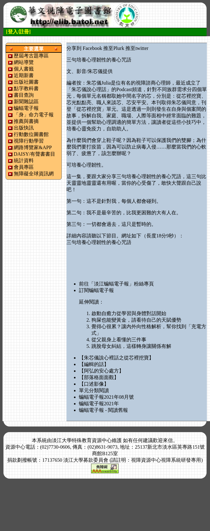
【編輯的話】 (94, 364)
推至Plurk (113, 48)
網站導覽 (24, 62)
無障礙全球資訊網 (34, 173)
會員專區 (24, 167)
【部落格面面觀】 (99, 377)
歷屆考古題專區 (31, 55)
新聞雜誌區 (26, 101)
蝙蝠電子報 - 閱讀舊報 (103, 410)
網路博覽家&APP (33, 147)
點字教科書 (26, 88)
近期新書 (24, 75)
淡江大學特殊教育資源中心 (82, 440)
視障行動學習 (29, 141)
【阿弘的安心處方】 (101, 370)
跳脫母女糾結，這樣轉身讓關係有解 (131, 346)
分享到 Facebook (84, 48)
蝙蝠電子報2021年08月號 (106, 397)
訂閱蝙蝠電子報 (96, 290)
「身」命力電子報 (34, 114)
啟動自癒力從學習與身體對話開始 (128, 313)
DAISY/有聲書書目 (34, 154)
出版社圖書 (26, 82)
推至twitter (137, 48)
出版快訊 (24, 127)
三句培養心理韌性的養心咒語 (98, 242)
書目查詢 (24, 95)
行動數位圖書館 (31, 134)
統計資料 (24, 160)
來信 (168, 440)
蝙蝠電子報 (26, 108)
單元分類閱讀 (94, 390)
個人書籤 (24, 68)
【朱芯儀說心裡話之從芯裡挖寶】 (116, 357)
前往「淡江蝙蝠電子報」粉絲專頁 (116, 283)
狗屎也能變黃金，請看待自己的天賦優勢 (136, 320)
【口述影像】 (94, 384)
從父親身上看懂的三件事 (118, 339)
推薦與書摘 (26, 121)
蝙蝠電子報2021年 (99, 403)
